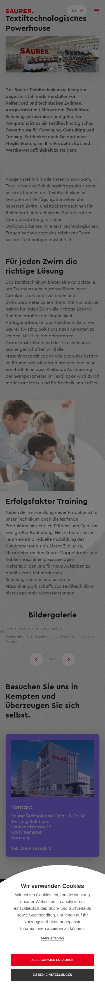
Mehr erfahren (52, 938)
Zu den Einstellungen (52, 974)
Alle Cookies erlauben (52, 960)
